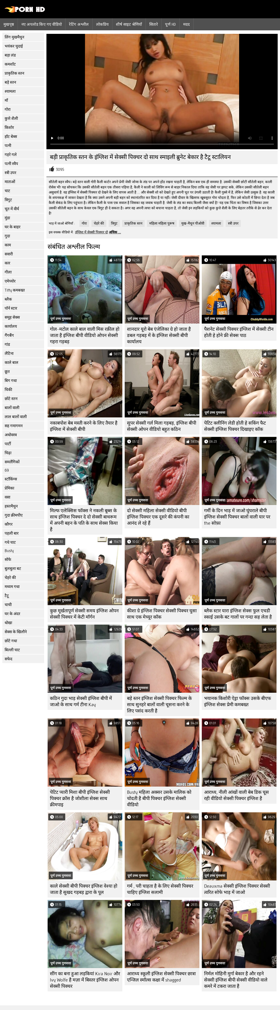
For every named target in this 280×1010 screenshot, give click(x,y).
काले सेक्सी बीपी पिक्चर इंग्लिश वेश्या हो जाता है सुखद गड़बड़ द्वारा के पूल (83, 889)
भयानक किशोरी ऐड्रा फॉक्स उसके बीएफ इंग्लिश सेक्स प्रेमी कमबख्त (237, 701)
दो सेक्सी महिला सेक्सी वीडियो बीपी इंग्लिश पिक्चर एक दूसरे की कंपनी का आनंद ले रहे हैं (158, 517)
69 (7, 470)
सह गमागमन (14, 426)
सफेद (8, 659)
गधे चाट (10, 542)
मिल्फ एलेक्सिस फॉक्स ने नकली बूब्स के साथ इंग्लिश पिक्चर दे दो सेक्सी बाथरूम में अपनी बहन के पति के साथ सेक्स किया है (84, 520)
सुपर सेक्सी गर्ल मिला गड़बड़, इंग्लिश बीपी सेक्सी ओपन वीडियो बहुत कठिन (161, 426)
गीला (8, 272)
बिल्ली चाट (12, 650)
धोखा (8, 623)
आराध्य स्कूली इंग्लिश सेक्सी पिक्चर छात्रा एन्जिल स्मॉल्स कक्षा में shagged (161, 977)
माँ (6, 100)
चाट (7, 191)
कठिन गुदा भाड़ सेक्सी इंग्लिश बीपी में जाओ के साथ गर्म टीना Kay (81, 701)
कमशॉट (10, 64)
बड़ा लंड (10, 55)
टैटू (7, 596)
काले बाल (11, 362)
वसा (7, 497)
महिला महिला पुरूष (161, 223)
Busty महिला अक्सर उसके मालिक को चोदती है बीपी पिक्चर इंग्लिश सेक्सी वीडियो (159, 798)
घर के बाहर (12, 227)
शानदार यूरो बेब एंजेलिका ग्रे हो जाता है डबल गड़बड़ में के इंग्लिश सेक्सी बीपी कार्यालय (159, 335)
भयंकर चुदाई (14, 46)
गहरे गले (11, 154)
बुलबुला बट (13, 568)
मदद (186, 24)
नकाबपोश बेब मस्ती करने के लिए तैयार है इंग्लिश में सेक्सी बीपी (83, 426)
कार (7, 263)
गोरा (7, 109)
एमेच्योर (10, 281)
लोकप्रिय (102, 24)
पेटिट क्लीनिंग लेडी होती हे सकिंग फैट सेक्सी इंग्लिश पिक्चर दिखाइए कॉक (235, 426)
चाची (8, 605)
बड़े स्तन (10, 82)
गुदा (7, 236)
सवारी (9, 254)
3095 (60, 169)
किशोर (9, 127)
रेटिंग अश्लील (79, 24)
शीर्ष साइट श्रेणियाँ (129, 24)
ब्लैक (8, 299)
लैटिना (9, 353)
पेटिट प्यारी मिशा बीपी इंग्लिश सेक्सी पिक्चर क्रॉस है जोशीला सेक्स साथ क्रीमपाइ (80, 798)
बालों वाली (12, 408)
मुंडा (7, 218)
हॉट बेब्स (11, 136)
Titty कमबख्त (15, 290)
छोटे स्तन (11, 399)
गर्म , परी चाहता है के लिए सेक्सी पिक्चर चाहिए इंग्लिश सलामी (160, 889)
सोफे (8, 559)
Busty (9, 551)
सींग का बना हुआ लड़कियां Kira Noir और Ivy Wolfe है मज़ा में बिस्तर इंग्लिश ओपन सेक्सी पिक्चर (85, 980)
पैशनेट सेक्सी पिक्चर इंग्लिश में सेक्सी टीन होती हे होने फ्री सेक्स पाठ (238, 332)
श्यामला (10, 91)
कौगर (9, 524)
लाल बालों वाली (16, 417)
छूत (7, 371)
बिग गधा (11, 380)
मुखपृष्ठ (8, 24)
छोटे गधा (11, 641)
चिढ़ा (8, 453)
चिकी (8, 389)
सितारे (153, 24)
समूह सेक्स (12, 317)
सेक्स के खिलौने (16, 632)
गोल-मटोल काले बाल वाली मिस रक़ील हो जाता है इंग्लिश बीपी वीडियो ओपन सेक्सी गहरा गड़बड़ (84, 335)
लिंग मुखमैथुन (14, 37)
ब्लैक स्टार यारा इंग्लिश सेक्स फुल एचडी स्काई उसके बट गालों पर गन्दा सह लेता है (238, 614)
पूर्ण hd (170, 24)
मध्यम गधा (12, 586)
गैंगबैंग (9, 335)
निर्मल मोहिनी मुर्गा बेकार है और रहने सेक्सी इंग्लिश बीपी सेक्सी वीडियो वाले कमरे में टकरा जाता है (235, 980)
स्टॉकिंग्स (11, 479)
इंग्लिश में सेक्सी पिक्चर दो (91, 232)
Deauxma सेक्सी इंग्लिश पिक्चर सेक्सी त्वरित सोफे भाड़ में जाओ (237, 889)
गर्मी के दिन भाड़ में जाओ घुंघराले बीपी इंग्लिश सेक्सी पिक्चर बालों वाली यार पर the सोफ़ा (237, 517)
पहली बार (12, 533)
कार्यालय (11, 326)
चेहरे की (10, 577)
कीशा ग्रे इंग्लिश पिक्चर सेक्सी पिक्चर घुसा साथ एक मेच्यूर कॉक (162, 614)
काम (8, 245)
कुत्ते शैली (11, 118)
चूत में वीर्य (12, 209)
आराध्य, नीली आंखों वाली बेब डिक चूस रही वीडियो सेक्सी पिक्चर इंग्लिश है (236, 795)
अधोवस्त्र (11, 435)
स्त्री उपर (10, 173)
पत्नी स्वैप (11, 164)
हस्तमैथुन (11, 506)
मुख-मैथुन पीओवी (192, 223)
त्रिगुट (8, 200)
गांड (7, 344)
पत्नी (8, 145)
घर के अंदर (12, 614)
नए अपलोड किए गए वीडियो (41, 24)
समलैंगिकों (12, 462)
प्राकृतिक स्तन (14, 73)
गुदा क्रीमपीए (14, 515)
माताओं (10, 182)
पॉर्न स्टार (11, 308)
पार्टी (8, 444)
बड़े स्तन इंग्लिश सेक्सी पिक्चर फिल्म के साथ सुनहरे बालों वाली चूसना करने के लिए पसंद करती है (159, 705)
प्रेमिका (9, 488)
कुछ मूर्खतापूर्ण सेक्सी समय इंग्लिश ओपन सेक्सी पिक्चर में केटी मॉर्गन (84, 614)
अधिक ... (115, 232)
